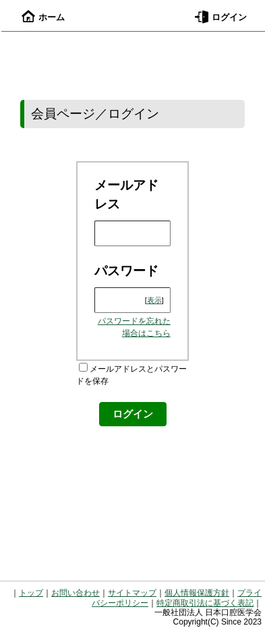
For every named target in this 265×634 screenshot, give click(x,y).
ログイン (221, 17)
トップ (31, 593)
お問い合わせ (75, 593)
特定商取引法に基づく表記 (205, 603)
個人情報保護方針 (197, 593)
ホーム (43, 17)
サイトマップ (132, 593)
